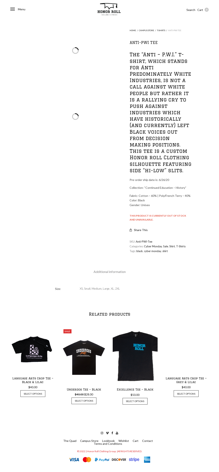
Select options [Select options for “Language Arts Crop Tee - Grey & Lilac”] (186, 393)
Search (190, 10)
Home (133, 30)
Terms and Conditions (108, 443)
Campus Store (146, 30)
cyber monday (152, 251)
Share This (139, 230)
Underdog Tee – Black (84, 389)
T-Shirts (161, 30)
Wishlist (123, 440)
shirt (165, 251)
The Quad (69, 440)
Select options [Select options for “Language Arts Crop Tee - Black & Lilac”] (33, 393)
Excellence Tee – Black (135, 389)
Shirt (172, 246)
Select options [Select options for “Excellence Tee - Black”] (135, 401)
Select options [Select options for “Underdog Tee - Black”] (84, 400)
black (139, 251)
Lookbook (108, 440)
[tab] (110, 271)
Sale (165, 246)
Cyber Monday (153, 246)
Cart (203, 10)
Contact (147, 440)
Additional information (110, 272)
